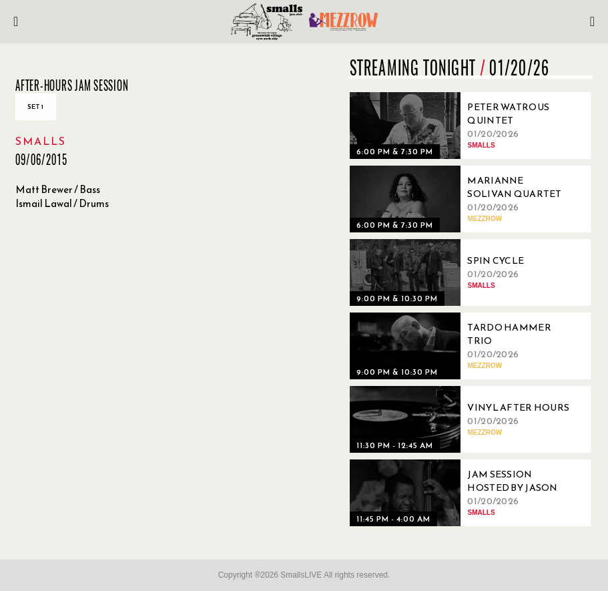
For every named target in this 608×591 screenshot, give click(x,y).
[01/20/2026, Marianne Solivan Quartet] (463, 199)
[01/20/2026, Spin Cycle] (463, 272)
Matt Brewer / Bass (57, 189)
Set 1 (35, 107)
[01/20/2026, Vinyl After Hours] (463, 419)
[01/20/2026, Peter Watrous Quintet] (463, 125)
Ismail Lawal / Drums (62, 203)
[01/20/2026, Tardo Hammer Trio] (463, 346)
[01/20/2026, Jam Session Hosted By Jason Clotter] (463, 492)
